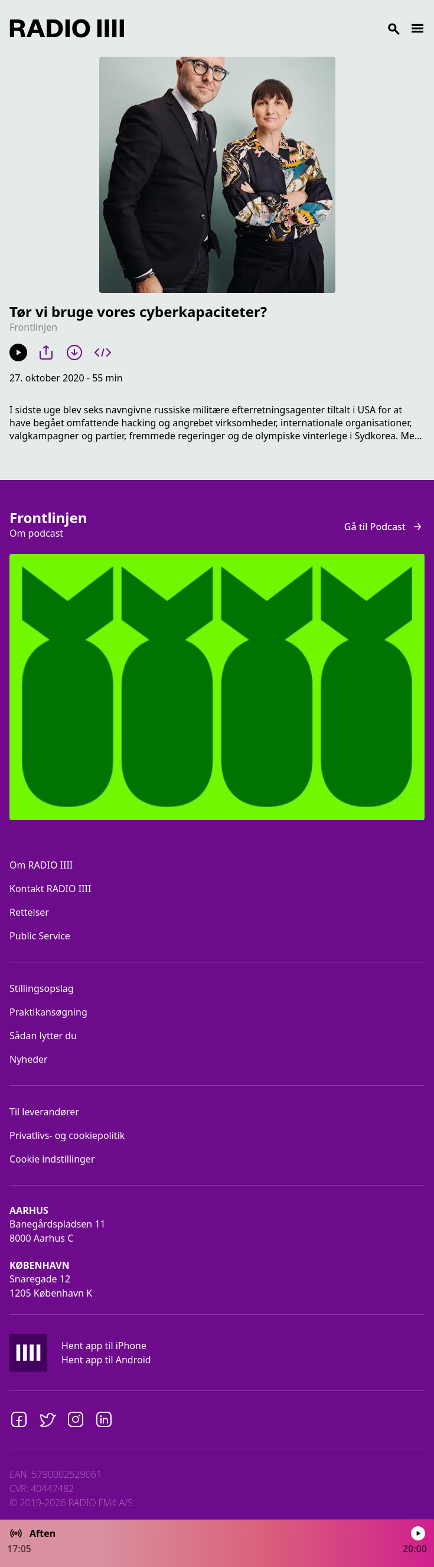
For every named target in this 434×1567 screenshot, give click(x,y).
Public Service (39, 935)
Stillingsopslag (41, 988)
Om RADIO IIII (41, 864)
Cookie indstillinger (52, 1159)
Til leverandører (44, 1111)
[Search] (267, 28)
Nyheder (28, 1059)
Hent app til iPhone (103, 1345)
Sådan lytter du (43, 1035)
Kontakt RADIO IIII (50, 888)
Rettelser (29, 912)
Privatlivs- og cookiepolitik (67, 1135)
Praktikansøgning (48, 1012)
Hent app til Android (106, 1359)
